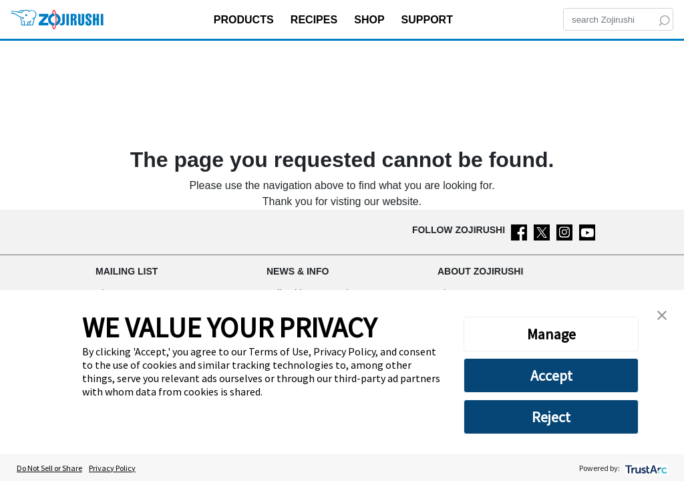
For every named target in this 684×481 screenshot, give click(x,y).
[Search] (618, 19)
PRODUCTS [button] (245, 19)
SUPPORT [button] (428, 19)
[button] (662, 314)
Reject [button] (551, 417)
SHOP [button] (370, 19)
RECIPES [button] (316, 19)
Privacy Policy (112, 468)
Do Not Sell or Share (49, 468)
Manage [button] (551, 334)
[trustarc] (645, 468)
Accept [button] (551, 375)
